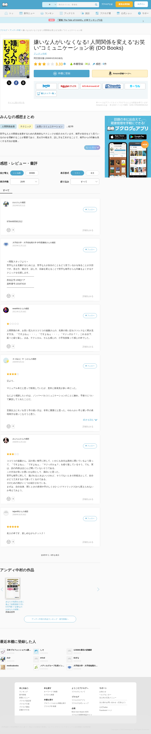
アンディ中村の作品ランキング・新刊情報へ (50, 619)
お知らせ (102, 692)
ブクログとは (106, 4)
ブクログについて (78, 692)
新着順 (32, 173)
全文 (92, 173)
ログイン (141, 4)
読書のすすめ (24, 710)
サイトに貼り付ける (16, 102)
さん (16, 202)
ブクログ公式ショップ (80, 703)
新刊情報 (22, 695)
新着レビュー (24, 698)
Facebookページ (105, 710)
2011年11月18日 (19, 312)
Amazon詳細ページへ (120, 73)
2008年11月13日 (19, 442)
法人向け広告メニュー (107, 698)
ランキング (23, 692)
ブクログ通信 (24, 707)
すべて (6, 190)
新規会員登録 (124, 4)
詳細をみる (88, 230)
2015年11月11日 (19, 246)
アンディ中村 (40, 53)
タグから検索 (49, 695)
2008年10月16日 (19, 514)
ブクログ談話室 (25, 701)
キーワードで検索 (50, 692)
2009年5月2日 (18, 362)
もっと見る (92, 147)
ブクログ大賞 (24, 704)
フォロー (90, 209)
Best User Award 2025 (80, 712)
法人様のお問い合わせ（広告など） (113, 702)
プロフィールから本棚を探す (55, 703)
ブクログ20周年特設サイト (82, 715)
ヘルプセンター (105, 695)
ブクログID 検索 (50, 706)
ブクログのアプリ (78, 700)
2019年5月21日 (18, 205)
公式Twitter (103, 707)
